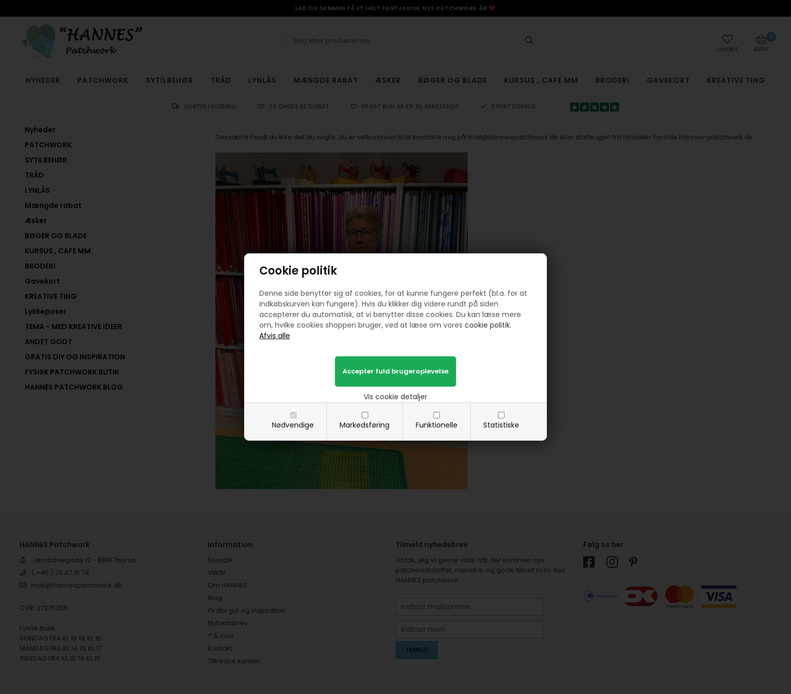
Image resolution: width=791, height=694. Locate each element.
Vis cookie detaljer (395, 397)
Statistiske (501, 425)
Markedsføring (364, 425)
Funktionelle (437, 425)
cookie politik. (488, 325)
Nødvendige (293, 425)
